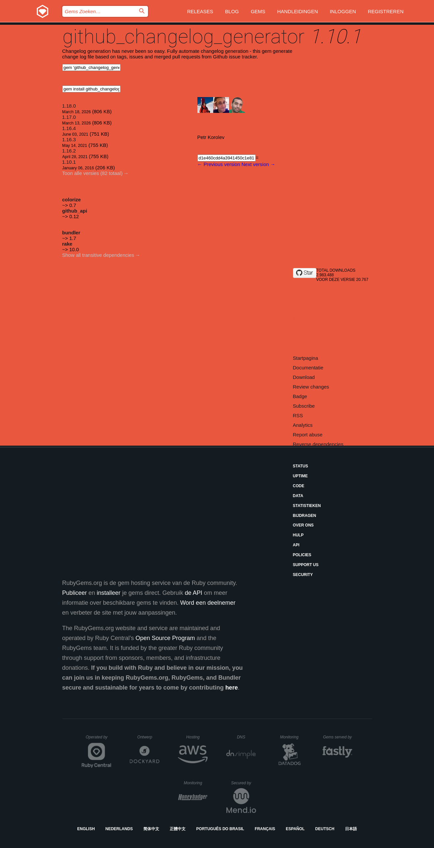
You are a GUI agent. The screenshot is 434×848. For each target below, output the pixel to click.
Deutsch (324, 829)
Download (304, 377)
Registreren (385, 11)
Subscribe (304, 406)
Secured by (243, 783)
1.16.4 (69, 128)
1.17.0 (69, 117)
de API (193, 593)
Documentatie (308, 367)
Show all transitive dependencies (98, 255)
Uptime (300, 476)
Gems (258, 11)
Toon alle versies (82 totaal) (92, 173)
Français (265, 829)
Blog (232, 11)
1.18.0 (69, 106)
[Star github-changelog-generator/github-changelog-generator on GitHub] (304, 273)
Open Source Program (165, 638)
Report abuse (308, 434)
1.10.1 (69, 162)
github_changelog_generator (183, 36)
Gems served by (337, 737)
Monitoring (292, 737)
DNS (246, 737)
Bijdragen (304, 515)
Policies (302, 555)
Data (298, 495)
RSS (298, 415)
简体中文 (151, 829)
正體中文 (178, 829)
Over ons (303, 525)
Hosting (197, 737)
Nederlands (119, 829)
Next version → (258, 164)
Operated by (98, 739)
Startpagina (305, 358)
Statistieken (307, 505)
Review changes (311, 387)
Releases (200, 11)
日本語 (351, 829)
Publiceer (74, 593)
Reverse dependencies (318, 444)
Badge (300, 396)
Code (298, 486)
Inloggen (343, 11)
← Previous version (218, 164)
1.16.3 (69, 139)
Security (303, 574)
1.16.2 (69, 150)
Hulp (298, 535)
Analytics (303, 425)
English (86, 829)
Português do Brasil (220, 829)
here (231, 687)
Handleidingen (297, 11)
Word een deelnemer (208, 602)
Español (295, 829)
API (296, 545)
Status (300, 466)
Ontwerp (148, 737)
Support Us (306, 564)
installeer (109, 593)
